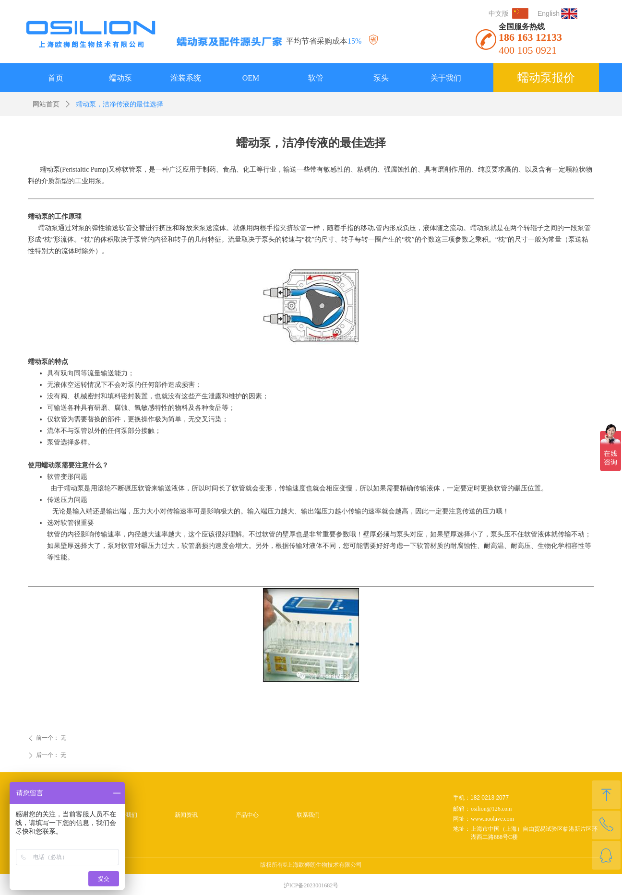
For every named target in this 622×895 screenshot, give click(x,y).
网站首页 (46, 104)
